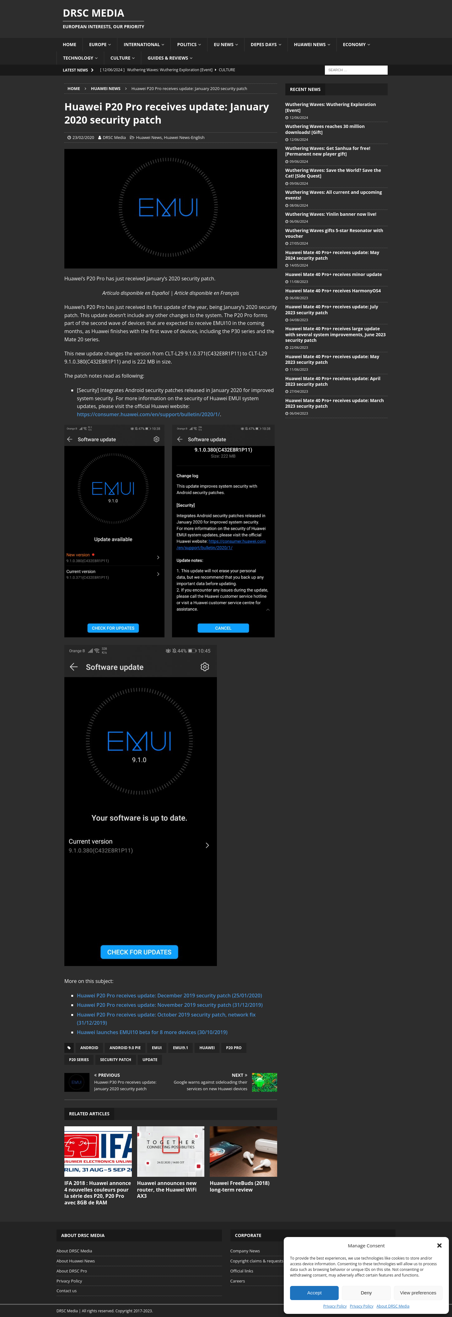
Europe (97, 44)
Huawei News (310, 44)
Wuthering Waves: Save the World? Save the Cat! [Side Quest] (333, 173)
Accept (314, 1292)
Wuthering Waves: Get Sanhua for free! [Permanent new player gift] (327, 151)
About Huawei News (75, 1261)
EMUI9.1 (180, 1047)
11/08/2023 (299, 281)
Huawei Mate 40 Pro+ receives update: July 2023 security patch (331, 309)
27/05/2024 (299, 243)
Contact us (66, 1290)
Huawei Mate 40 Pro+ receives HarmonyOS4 (333, 291)
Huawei (207, 1047)
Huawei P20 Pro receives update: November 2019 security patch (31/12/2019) (170, 1004)
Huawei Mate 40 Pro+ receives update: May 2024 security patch (332, 255)
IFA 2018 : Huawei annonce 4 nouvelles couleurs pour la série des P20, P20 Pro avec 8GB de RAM (97, 1193)
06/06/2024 (299, 221)
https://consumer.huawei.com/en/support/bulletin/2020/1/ (148, 414)
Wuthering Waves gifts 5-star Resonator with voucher (334, 233)
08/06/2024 (299, 205)
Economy (354, 44)
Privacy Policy (335, 1306)
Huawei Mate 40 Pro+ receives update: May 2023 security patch (332, 359)
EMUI (157, 1047)
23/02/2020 (83, 137)
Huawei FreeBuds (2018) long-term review (240, 1186)
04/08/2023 (299, 319)
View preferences (418, 1292)
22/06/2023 (299, 347)
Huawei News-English (184, 137)
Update (150, 1059)
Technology (78, 58)
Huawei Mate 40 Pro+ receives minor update (333, 274)
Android (89, 1047)
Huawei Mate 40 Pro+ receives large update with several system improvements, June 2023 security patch (335, 334)
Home (69, 44)
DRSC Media (114, 137)
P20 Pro (233, 1047)
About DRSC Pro (71, 1271)
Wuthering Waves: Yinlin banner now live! (330, 214)
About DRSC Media (393, 1306)
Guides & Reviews (168, 58)
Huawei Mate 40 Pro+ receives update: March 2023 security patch (334, 403)
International (142, 44)
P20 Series (79, 1059)
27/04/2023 (299, 391)
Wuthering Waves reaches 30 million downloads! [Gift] (325, 129)
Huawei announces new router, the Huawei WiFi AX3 (167, 1190)
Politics (186, 44)
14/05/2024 (299, 265)
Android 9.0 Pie (125, 1047)
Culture (120, 58)
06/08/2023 (299, 297)
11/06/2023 (299, 369)
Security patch (115, 1059)
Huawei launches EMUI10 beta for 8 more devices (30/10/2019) (152, 1032)
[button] (439, 1245)
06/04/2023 (299, 413)
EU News (224, 44)
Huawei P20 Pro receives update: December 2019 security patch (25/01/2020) (169, 995)
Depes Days (264, 44)
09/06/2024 (299, 161)
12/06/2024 (299, 117)
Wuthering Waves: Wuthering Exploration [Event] (330, 107)
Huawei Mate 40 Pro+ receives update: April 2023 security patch (332, 381)
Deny (366, 1292)
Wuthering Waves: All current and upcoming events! (333, 195)
